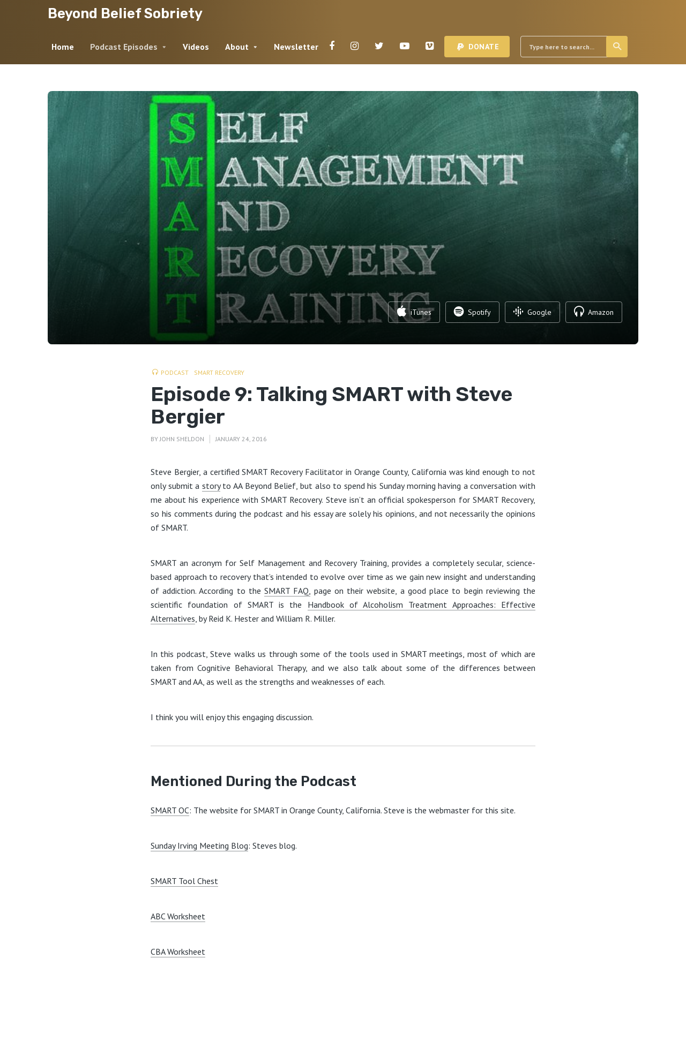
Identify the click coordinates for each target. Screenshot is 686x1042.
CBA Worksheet (178, 951)
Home (62, 46)
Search (617, 46)
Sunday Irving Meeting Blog (199, 845)
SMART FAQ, (287, 590)
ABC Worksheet (178, 916)
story (211, 485)
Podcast (175, 372)
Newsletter (296, 46)
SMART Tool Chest (184, 880)
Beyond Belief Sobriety (125, 13)
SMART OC (170, 810)
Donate (483, 46)
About (237, 46)
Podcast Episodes (124, 46)
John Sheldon (182, 439)
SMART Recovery (219, 372)
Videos (196, 46)
